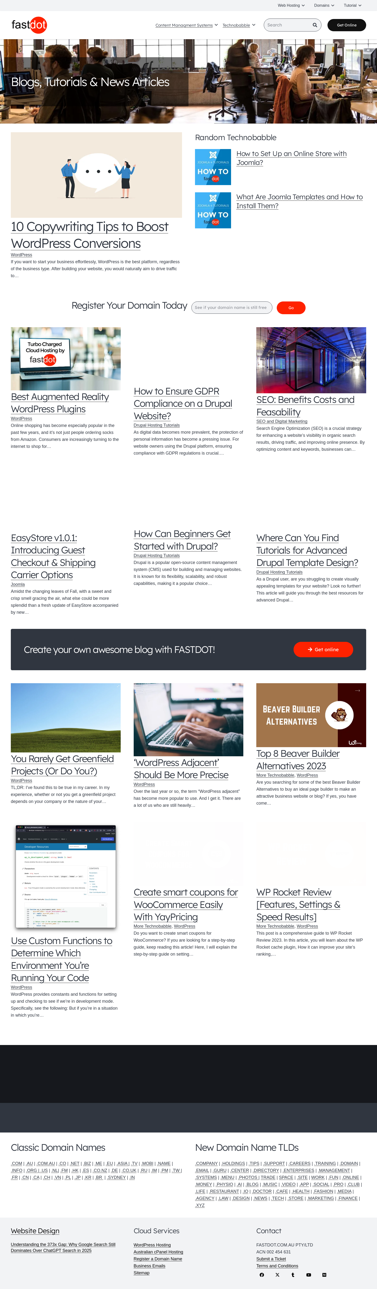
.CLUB (353, 1184)
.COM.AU (45, 1163)
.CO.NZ (100, 1170)
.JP (78, 1177)
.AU (29, 1163)
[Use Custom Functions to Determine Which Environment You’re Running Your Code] (66, 878)
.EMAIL (202, 1170)
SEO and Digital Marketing (281, 421)
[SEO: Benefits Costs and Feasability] (311, 360)
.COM (16, 1163)
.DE (114, 1170)
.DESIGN (241, 1198)
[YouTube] (308, 1275)
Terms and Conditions (277, 1266)
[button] (303, 5)
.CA (35, 1177)
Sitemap (142, 1272)
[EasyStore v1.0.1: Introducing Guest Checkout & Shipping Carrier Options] (66, 501)
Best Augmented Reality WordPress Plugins (60, 403)
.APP (304, 1184)
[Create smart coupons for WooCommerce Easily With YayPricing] (189, 854)
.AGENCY (204, 1198)
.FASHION (323, 1191)
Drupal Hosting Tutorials (157, 425)
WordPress (21, 255)
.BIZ (87, 1163)
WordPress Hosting (152, 1245)
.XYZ (200, 1205)
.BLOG (252, 1184)
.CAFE (281, 1191)
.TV (134, 1163)
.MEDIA (344, 1191)
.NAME (163, 1163)
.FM (64, 1170)
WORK (318, 1177)
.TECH (277, 1198)
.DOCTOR (262, 1191)
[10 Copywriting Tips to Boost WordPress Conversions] (96, 175)
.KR (87, 1177)
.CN (25, 1177)
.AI (239, 1184)
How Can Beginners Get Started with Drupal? (182, 540)
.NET (75, 1163)
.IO (245, 1191)
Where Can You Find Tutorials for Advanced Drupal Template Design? (307, 550)
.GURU (219, 1170)
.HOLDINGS (233, 1163)
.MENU (227, 1177)
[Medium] (324, 1275)
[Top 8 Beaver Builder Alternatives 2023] (311, 715)
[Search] (292, 25)
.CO (62, 1163)
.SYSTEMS (206, 1177)
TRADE (268, 1177)
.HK (74, 1170)
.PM (164, 1170)
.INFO (16, 1170)
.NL (54, 1170)
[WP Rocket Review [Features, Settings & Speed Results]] (311, 854)
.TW (176, 1170)
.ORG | (33, 1170)
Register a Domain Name (158, 1259)
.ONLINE (350, 1177)
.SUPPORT (274, 1163)
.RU (143, 1170)
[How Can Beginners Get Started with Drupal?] (189, 499)
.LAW (223, 1198)
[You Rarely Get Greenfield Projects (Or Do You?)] (66, 718)
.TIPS (254, 1163)
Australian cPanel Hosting (158, 1252)
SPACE (286, 1177)
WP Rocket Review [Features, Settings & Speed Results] (298, 904)
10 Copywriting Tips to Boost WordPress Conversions (89, 234)
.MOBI (147, 1163)
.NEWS (260, 1198)
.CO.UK (128, 1170)
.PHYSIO (224, 1184)
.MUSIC (269, 1184)
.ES (85, 1170)
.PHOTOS (248, 1177)
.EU (109, 1163)
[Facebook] (261, 1275)
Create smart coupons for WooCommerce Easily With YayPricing (186, 904)
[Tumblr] (293, 1275)
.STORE (296, 1198)
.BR (99, 1177)
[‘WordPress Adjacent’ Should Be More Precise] (189, 720)
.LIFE (200, 1191)
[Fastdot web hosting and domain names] (31, 25)
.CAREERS (300, 1163)
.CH (46, 1177)
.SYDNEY (116, 1177)
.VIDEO (288, 1184)
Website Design (35, 1230)
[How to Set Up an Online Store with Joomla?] (213, 167)
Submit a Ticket (271, 1259)
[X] (277, 1275)
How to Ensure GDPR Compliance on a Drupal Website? (183, 403)
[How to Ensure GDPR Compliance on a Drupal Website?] (189, 356)
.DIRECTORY (265, 1170)
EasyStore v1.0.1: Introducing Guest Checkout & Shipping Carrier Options (53, 556)
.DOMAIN (348, 1163)
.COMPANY (206, 1163)
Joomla (18, 584)
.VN (57, 1177)
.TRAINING (325, 1163)
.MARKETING (320, 1198)
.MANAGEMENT (334, 1170)
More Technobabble (275, 775)
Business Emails (149, 1266)
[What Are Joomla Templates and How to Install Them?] (213, 210)
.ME (98, 1163)
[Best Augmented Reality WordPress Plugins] (66, 359)
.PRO (338, 1184)
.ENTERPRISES (298, 1170)
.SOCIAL (320, 1184)
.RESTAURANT (224, 1191)
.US (44, 1170)
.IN (132, 1177)
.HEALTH (301, 1191)
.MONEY (203, 1184)
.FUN (333, 1177)
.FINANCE (348, 1198)
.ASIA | (123, 1163)
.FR (14, 1177)
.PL (67, 1177)
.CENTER (239, 1170)
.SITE (302, 1177)
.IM (154, 1170)
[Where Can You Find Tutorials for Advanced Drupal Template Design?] (311, 501)
